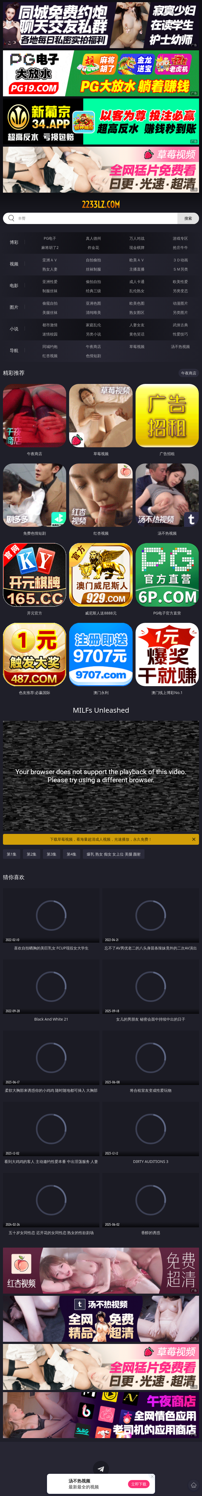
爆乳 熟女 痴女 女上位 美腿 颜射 (114, 854)
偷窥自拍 (50, 303)
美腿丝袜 (50, 312)
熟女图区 (136, 312)
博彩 (14, 242)
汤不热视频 (180, 346)
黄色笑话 (136, 334)
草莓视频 (136, 346)
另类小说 (93, 334)
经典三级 (93, 290)
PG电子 (50, 238)
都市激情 (50, 324)
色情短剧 (93, 355)
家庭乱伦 (93, 324)
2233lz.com (101, 204)
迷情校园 (50, 334)
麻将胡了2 (50, 247)
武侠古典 (180, 324)
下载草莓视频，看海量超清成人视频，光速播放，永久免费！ (123, 839)
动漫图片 (180, 303)
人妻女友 (136, 324)
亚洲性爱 (50, 281)
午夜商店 (93, 346)
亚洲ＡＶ (50, 259)
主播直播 (136, 269)
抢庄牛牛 (180, 247)
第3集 (51, 854)
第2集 (31, 854)
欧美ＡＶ (136, 259)
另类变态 (180, 290)
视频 (14, 264)
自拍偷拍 (93, 259)
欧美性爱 (180, 281)
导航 (14, 350)
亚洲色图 (93, 303)
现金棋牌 (136, 247)
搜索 (188, 218)
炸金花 (93, 247)
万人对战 (136, 238)
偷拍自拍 (93, 281)
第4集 (71, 854)
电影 (14, 285)
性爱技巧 (180, 334)
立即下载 (138, 1484)
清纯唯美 (93, 312)
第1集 (11, 854)
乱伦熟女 (136, 290)
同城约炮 (50, 346)
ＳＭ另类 (180, 269)
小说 (14, 329)
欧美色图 (136, 303)
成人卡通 (136, 281)
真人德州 (93, 238)
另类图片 (180, 312)
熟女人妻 (50, 269)
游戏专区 (180, 238)
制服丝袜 (50, 290)
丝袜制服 (93, 269)
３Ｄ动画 (180, 259)
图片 (14, 307)
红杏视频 (50, 355)
